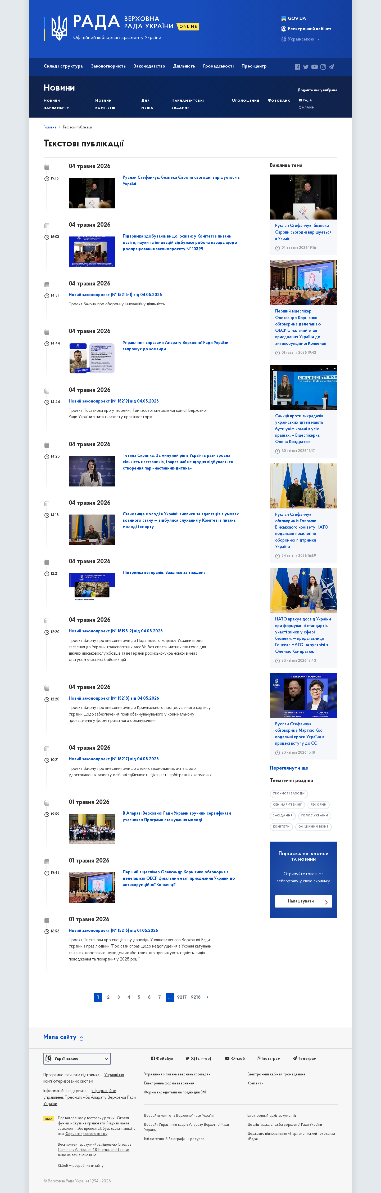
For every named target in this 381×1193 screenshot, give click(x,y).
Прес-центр (254, 66)
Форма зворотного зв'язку (86, 1134)
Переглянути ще (289, 768)
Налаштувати (301, 902)
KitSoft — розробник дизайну (80, 1166)
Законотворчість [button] (108, 66)
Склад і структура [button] (63, 66)
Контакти (255, 1083)
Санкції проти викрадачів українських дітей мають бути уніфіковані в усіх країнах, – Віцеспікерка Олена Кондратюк (299, 429)
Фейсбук (162, 1059)
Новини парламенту (56, 104)
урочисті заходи (290, 793)
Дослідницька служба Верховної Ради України (284, 1125)
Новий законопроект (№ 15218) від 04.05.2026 (114, 698)
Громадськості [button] (218, 66)
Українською (297, 39)
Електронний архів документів (272, 1116)
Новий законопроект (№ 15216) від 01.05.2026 (113, 931)
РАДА (97, 23)
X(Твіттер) (197, 1059)
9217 (182, 997)
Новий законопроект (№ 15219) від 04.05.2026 (114, 401)
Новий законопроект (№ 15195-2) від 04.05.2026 (116, 631)
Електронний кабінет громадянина (276, 1074)
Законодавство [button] (149, 66)
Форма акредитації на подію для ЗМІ (175, 1092)
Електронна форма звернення (169, 1083)
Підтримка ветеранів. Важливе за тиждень (164, 573)
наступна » (208, 997)
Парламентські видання (187, 104)
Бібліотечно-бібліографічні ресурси (174, 1139)
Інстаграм (267, 1059)
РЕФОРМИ (321, 804)
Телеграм (303, 1059)
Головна (50, 127)
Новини (60, 88)
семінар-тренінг (288, 804)
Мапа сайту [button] (60, 1037)
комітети (282, 827)
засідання (283, 816)
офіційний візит (315, 827)
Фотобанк (279, 101)
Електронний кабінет (306, 29)
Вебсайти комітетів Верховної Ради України (179, 1116)
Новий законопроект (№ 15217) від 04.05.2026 (114, 759)
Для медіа (147, 104)
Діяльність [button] (184, 66)
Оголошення (245, 101)
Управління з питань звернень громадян (177, 1074)
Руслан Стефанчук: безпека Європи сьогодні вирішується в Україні (303, 232)
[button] (77, 1059)
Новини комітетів (105, 104)
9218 (196, 997)
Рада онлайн (307, 104)
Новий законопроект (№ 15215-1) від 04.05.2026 (115, 295)
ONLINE (188, 27)
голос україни (316, 816)
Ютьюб (234, 1059)
